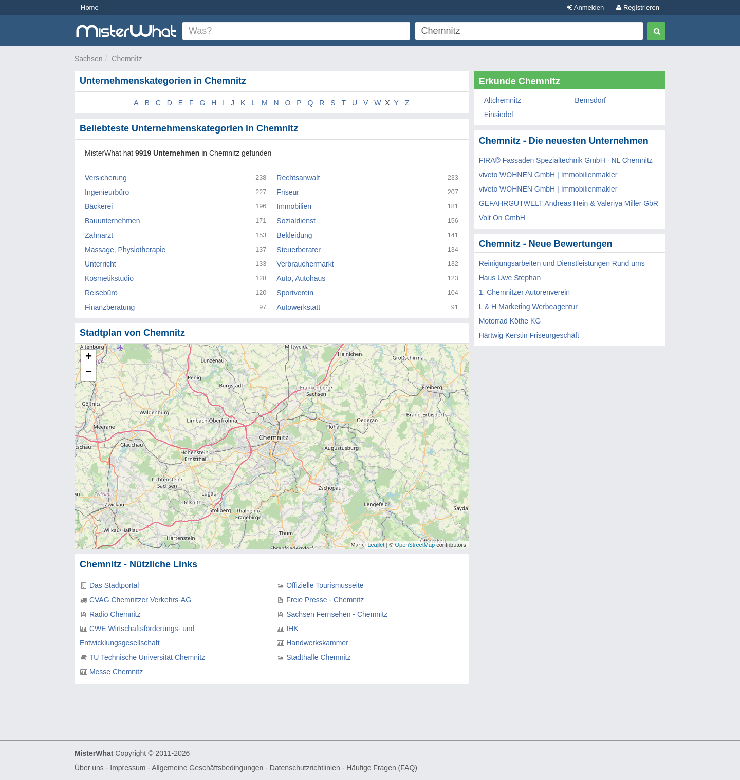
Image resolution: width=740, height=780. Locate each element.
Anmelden (585, 7)
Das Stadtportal (114, 585)
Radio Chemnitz (115, 614)
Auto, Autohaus (300, 278)
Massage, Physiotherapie (125, 249)
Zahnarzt (99, 235)
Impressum (127, 768)
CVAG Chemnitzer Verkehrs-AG (140, 600)
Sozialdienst (296, 221)
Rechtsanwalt (298, 178)
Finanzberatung (110, 307)
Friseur (287, 192)
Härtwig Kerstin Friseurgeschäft (529, 335)
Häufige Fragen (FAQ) (381, 768)
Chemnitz (127, 58)
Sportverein (294, 293)
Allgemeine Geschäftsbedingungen (207, 768)
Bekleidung (294, 235)
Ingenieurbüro (107, 192)
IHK (292, 628)
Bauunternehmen (112, 221)
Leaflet (375, 545)
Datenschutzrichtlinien (305, 768)
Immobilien (293, 206)
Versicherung (106, 178)
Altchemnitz (502, 100)
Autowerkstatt (298, 307)
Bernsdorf (590, 100)
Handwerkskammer (317, 643)
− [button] (88, 373)
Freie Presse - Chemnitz (325, 600)
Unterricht (100, 264)
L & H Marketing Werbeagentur (528, 306)
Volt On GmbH (502, 218)
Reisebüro (101, 293)
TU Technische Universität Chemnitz (147, 657)
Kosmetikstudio (109, 278)
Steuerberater (298, 249)
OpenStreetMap (415, 545)
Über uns (89, 768)
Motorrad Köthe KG (510, 321)
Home (90, 7)
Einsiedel (498, 114)
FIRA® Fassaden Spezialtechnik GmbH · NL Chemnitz (566, 160)
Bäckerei (99, 206)
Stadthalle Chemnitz (318, 657)
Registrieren (637, 7)
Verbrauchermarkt (305, 264)
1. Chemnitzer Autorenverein (524, 292)
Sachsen (88, 58)
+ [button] (88, 357)
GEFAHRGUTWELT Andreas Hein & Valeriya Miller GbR (568, 203)
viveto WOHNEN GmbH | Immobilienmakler (548, 174)
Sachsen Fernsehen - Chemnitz (336, 614)
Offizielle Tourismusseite (324, 585)
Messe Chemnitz (116, 672)
